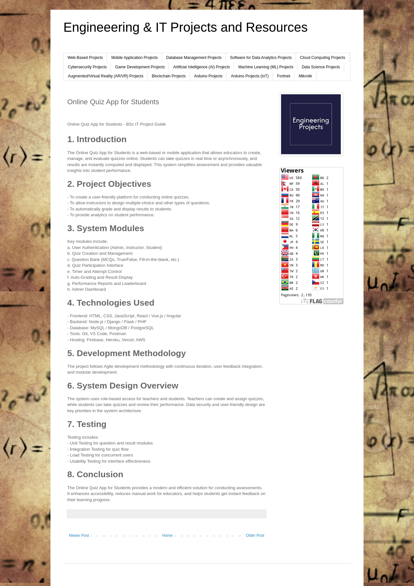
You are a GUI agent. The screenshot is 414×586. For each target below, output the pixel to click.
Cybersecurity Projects (87, 67)
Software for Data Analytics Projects (261, 57)
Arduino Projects (208, 76)
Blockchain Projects (169, 76)
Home (167, 535)
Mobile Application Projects (134, 57)
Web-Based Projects (85, 57)
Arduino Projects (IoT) (250, 76)
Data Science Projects (321, 67)
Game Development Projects (140, 67)
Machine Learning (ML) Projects (265, 67)
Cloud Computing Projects (322, 57)
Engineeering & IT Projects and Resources (185, 27)
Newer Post (79, 535)
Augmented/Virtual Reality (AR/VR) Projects (105, 76)
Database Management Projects (194, 57)
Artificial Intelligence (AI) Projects (201, 67)
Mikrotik (305, 76)
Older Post (255, 535)
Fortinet (283, 76)
